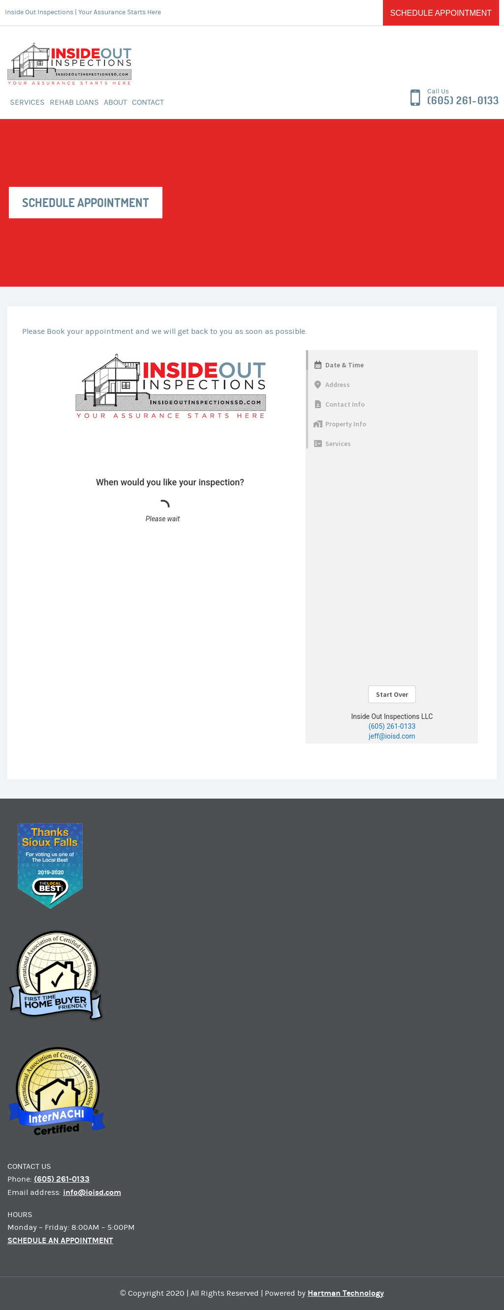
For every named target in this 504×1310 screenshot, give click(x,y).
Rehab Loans (74, 102)
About (115, 102)
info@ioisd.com (92, 1192)
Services (27, 102)
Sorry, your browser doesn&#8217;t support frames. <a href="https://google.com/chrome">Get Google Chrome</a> (250, 547)
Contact (148, 102)
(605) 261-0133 (463, 100)
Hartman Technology (346, 1293)
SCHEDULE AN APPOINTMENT (60, 1240)
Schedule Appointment (441, 13)
